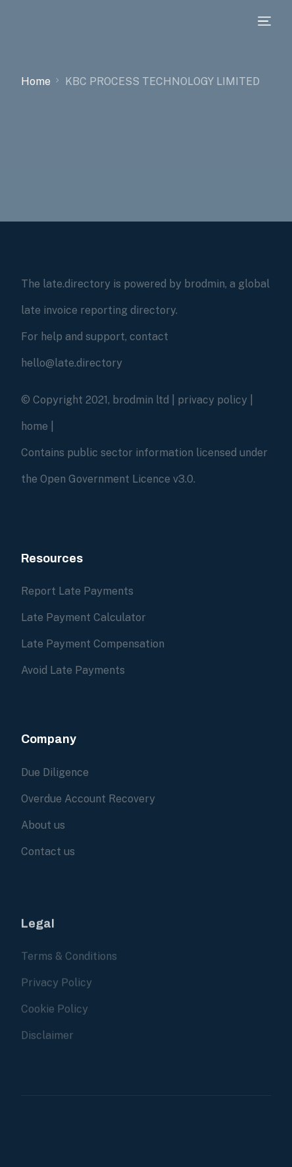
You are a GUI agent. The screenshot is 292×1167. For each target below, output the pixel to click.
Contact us (48, 851)
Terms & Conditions (69, 965)
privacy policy (212, 400)
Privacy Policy (56, 992)
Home (36, 81)
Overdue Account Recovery (88, 798)
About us (43, 824)
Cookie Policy (54, 1018)
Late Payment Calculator (83, 617)
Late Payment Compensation (92, 644)
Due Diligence (55, 771)
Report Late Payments (77, 591)
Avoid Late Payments (73, 670)
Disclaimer (47, 1044)
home (34, 426)
